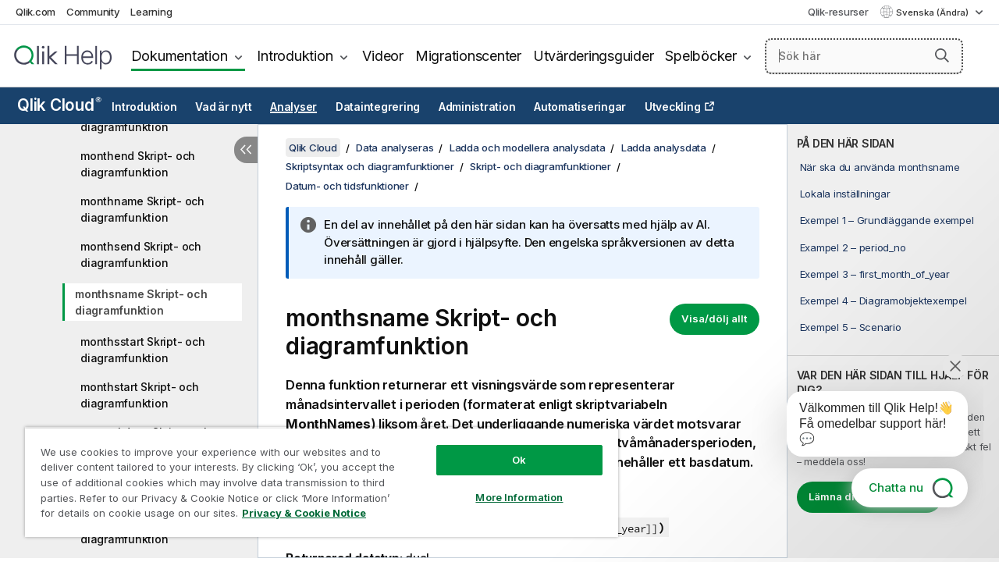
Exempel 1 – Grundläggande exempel (887, 220)
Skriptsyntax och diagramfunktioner (370, 166)
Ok (507, 448)
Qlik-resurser (838, 11)
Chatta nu (896, 487)
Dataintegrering (378, 107)
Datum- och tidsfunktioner (347, 186)
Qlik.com (35, 11)
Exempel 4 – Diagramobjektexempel (883, 300)
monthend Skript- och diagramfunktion (137, 164)
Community (93, 11)
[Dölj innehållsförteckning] (246, 150)
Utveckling (673, 107)
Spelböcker (701, 56)
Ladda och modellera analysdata (528, 147)
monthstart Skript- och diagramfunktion (139, 395)
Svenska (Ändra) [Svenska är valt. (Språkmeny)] (933, 12)
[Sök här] (864, 56)
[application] (866, 426)
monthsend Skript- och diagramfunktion (140, 254)
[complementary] (893, 341)
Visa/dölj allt (714, 318)
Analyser (293, 107)
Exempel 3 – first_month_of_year (875, 274)
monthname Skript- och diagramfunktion (142, 209)
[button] (942, 55)
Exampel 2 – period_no (853, 247)
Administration (477, 107)
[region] (314, 476)
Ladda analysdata (663, 147)
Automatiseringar (580, 107)
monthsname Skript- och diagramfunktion (141, 302)
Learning (151, 11)
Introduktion (294, 56)
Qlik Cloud (59, 105)
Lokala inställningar (845, 193)
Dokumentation (179, 56)
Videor (383, 56)
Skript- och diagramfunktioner (540, 166)
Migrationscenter (468, 56)
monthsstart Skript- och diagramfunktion (142, 350)
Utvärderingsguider (593, 56)
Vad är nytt (223, 107)
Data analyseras (394, 147)
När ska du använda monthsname (880, 167)
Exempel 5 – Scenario (850, 327)
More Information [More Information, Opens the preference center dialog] (507, 485)
